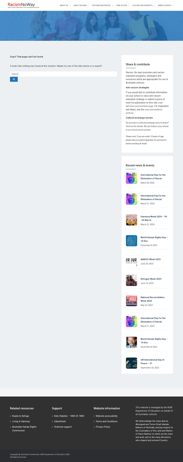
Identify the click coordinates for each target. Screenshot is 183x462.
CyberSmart (60, 421)
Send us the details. (134, 126)
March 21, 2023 (148, 326)
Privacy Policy (103, 426)
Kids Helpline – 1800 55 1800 (69, 416)
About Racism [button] (81, 5)
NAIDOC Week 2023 (151, 259)
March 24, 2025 (148, 183)
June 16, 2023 (147, 283)
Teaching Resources (102, 5)
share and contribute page (141, 106)
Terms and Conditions (107, 421)
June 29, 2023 (147, 264)
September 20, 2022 (150, 368)
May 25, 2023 (147, 305)
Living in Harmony (21, 421)
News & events (166, 5)
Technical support (63, 426)
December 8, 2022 (149, 347)
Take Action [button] (123, 5)
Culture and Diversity (143, 5)
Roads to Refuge (20, 416)
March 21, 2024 (148, 203)
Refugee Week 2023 (151, 279)
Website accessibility (107, 416)
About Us (65, 5)
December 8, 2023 (149, 245)
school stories (137, 130)
